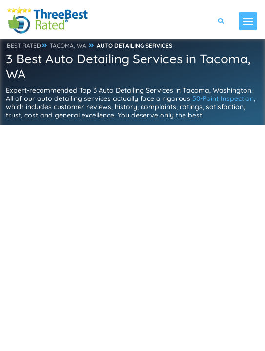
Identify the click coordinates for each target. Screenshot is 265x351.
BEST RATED (24, 45)
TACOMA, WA (68, 45)
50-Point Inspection (223, 98)
